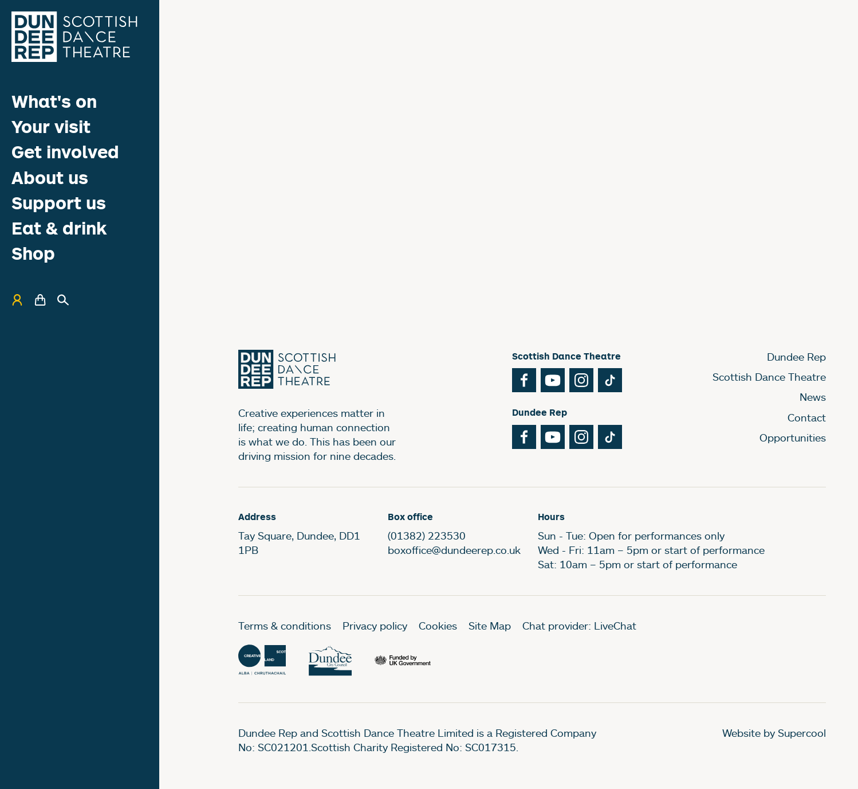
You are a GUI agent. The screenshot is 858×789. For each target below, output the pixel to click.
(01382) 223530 (427, 535)
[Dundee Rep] (74, 36)
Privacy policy (375, 625)
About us (49, 177)
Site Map (490, 625)
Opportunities (792, 437)
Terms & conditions (284, 625)
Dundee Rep (796, 356)
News (813, 396)
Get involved (65, 151)
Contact (807, 417)
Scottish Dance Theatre (769, 376)
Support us (58, 202)
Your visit (50, 126)
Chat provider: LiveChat (579, 625)
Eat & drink (59, 228)
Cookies (438, 625)
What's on (54, 101)
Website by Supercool (774, 732)
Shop (33, 253)
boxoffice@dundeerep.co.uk (454, 550)
